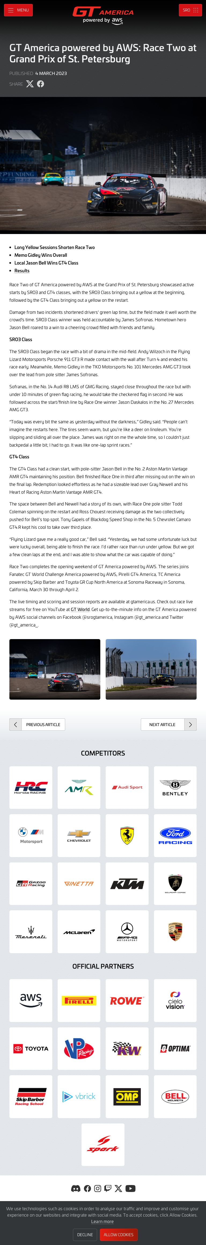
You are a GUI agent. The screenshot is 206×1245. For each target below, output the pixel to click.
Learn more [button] (102, 1221)
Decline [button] (85, 1234)
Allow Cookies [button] (118, 1234)
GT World (80, 609)
